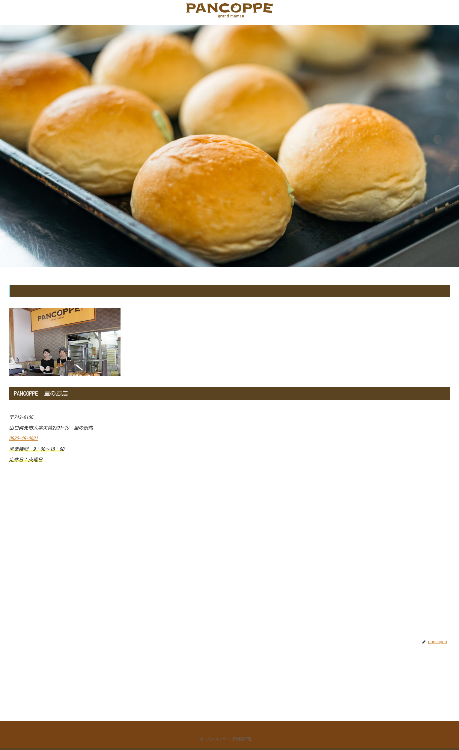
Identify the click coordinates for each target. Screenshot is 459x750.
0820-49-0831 (23, 438)
